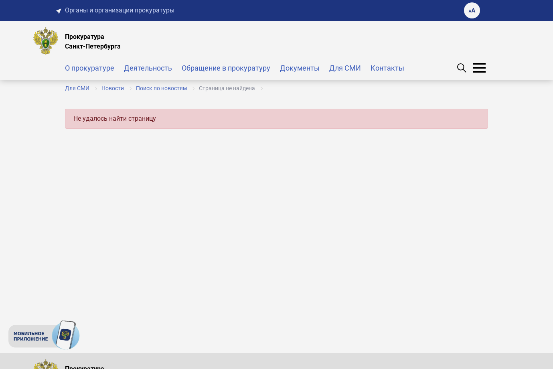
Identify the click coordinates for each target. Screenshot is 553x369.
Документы (300, 68)
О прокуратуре (89, 68)
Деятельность (148, 68)
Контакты (387, 68)
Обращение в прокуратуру (226, 68)
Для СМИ (345, 68)
